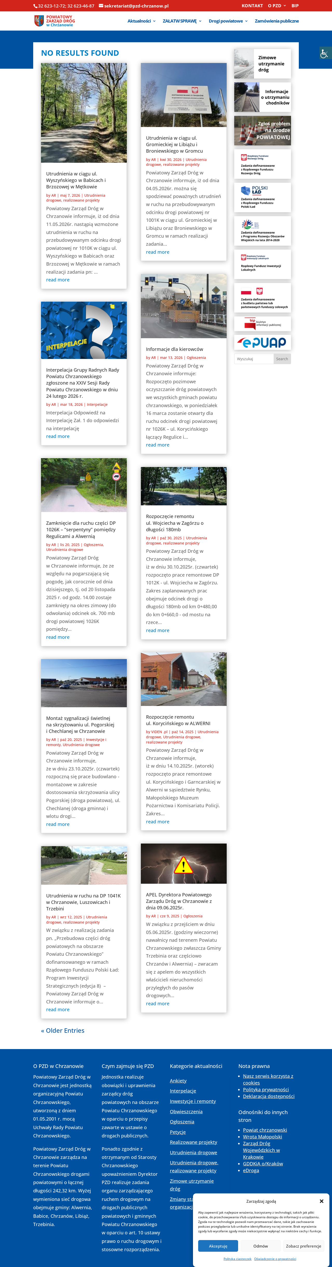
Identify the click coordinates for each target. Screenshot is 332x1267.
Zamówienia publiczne (277, 21)
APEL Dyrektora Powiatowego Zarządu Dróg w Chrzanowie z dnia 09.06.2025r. (179, 901)
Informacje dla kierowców (174, 349)
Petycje (178, 1132)
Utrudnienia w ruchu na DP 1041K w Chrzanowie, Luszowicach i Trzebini (83, 902)
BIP (295, 6)
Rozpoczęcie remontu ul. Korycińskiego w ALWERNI (178, 720)
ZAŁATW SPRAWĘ (180, 21)
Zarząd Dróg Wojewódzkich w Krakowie (261, 1150)
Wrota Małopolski (262, 1137)
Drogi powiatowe (226, 21)
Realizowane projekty (193, 1142)
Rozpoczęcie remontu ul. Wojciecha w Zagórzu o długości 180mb (175, 522)
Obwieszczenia (186, 1111)
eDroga (251, 1170)
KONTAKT (252, 6)
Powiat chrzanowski (265, 1130)
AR (53, 195)
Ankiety (178, 1081)
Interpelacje (97, 404)
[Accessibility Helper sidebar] (326, 53)
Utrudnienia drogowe (64, 549)
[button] (321, 1216)
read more (58, 280)
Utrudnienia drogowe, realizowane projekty (75, 198)
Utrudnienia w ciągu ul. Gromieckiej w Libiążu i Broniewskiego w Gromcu (174, 144)
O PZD (274, 6)
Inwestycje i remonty (193, 1101)
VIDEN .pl (159, 731)
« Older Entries (63, 1030)
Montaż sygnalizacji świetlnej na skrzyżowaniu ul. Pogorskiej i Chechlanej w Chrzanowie (80, 724)
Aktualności (139, 21)
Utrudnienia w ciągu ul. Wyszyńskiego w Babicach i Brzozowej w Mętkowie (76, 180)
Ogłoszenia (93, 544)
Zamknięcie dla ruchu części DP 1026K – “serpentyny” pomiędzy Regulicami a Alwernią (81, 529)
